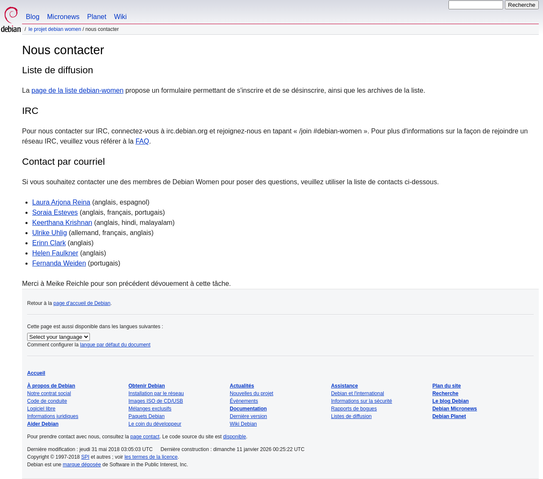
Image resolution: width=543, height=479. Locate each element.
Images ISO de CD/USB (155, 401)
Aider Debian (42, 424)
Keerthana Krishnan (62, 222)
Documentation (248, 409)
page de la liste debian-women (77, 90)
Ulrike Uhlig (49, 232)
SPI (85, 457)
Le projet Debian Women (54, 29)
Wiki (120, 16)
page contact (144, 437)
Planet (96, 16)
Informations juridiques (52, 416)
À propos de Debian (51, 386)
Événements (244, 401)
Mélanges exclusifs (149, 409)
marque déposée (82, 465)
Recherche (445, 393)
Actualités (242, 386)
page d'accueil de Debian (81, 303)
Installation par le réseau (156, 393)
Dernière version (248, 416)
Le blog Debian (450, 401)
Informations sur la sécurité (361, 401)
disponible (234, 437)
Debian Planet (449, 416)
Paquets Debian (146, 416)
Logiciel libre (41, 409)
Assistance (344, 386)
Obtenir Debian (146, 386)
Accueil (36, 373)
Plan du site (446, 386)
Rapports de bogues (354, 409)
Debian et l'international (357, 393)
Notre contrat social (49, 393)
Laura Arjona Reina (61, 202)
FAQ (142, 141)
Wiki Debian (243, 424)
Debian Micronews (454, 409)
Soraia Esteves (55, 212)
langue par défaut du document (115, 345)
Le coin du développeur (154, 424)
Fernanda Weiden (59, 263)
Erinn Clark (49, 242)
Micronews (63, 16)
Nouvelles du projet (251, 393)
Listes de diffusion (351, 416)
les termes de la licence (151, 457)
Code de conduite (47, 401)
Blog (32, 16)
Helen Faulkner (55, 253)
